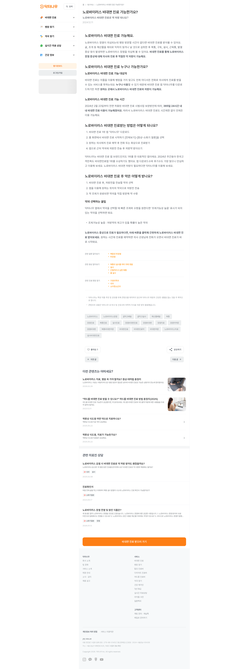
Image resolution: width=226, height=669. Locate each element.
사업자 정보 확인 (115, 646)
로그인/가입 (57, 73)
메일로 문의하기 (140, 618)
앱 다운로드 (57, 66)
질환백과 (137, 601)
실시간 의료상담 (140, 593)
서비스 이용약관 (107, 632)
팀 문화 (85, 565)
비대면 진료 (139, 561)
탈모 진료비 (139, 569)
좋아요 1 (92, 349)
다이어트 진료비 (140, 573)
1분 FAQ (137, 589)
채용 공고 (86, 581)
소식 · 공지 (87, 577)
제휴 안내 (86, 573)
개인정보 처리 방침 (90, 632)
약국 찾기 (138, 581)
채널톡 (146, 614)
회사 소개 (86, 561)
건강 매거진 (139, 585)
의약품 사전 (139, 597)
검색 (69, 6)
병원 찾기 (138, 565)
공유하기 (175, 350)
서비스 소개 (87, 569)
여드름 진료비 (139, 577)
